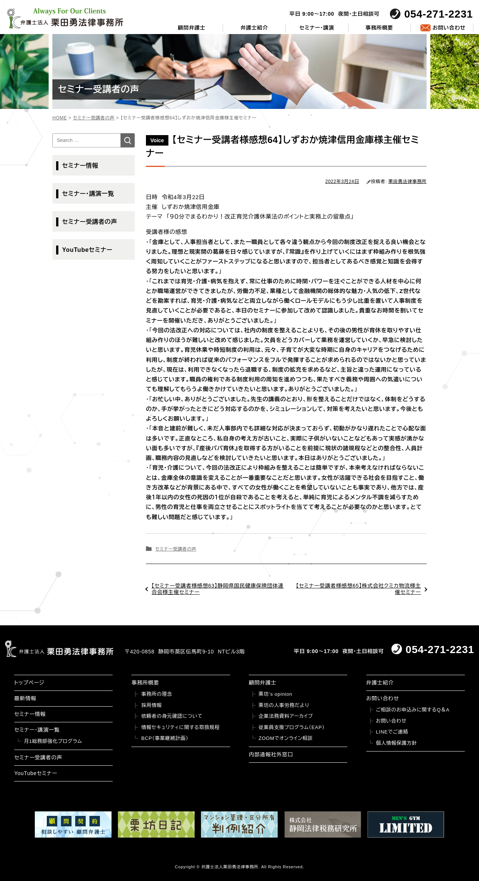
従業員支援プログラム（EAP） (292, 727)
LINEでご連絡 (392, 732)
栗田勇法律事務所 (407, 181)
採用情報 (151, 705)
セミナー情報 (80, 165)
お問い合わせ (449, 28)
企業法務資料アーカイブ (286, 716)
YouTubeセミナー (87, 250)
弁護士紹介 (254, 28)
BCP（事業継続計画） (164, 738)
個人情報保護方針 (396, 743)
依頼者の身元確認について (171, 716)
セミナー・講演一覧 (88, 193)
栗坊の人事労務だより (284, 705)
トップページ (29, 683)
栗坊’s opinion (275, 694)
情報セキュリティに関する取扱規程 (180, 727)
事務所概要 (379, 28)
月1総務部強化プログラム (53, 741)
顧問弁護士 (191, 28)
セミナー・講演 (316, 28)
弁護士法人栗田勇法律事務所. (230, 867)
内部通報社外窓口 (271, 754)
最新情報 (25, 698)
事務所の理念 (156, 694)
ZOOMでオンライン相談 (286, 738)
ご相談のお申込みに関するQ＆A (413, 710)
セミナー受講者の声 (175, 549)
